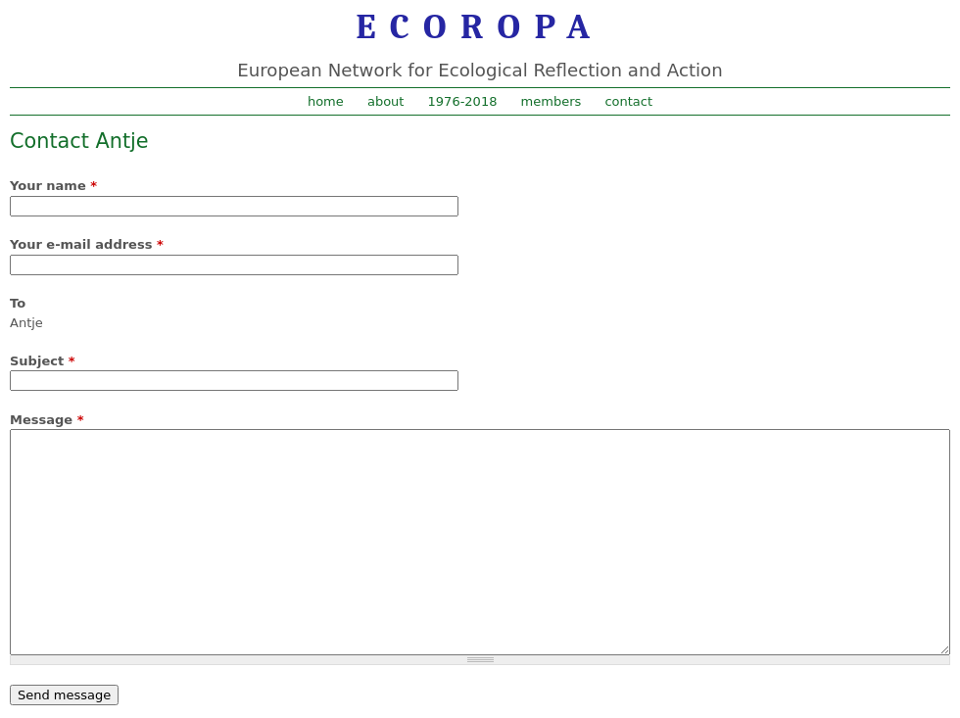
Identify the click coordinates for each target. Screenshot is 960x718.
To (17, 303)
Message (46, 419)
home (326, 101)
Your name (53, 185)
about (386, 101)
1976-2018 (463, 101)
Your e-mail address (87, 244)
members (551, 101)
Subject (42, 361)
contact (628, 101)
